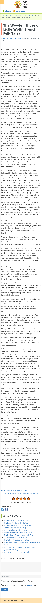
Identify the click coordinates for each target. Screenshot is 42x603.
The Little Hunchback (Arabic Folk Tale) (18, 533)
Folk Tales (7, 11)
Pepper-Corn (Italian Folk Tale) (15, 528)
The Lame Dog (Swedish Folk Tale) (16, 523)
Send (4, 590)
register (29, 585)
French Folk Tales (28, 15)
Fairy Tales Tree (7, 15)
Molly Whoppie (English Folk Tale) (16, 537)
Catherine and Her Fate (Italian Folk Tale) (18, 552)
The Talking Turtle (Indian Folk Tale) (16, 540)
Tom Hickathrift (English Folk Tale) (16, 530)
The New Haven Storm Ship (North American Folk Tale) (22, 493)
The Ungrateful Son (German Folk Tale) (18, 525)
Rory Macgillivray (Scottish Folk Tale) (14, 490)
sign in (9, 585)
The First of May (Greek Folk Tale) (16, 520)
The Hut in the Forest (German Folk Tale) (18, 535)
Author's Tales (19, 11)
